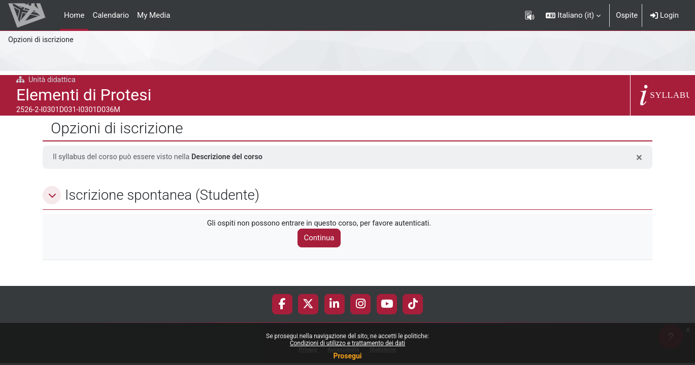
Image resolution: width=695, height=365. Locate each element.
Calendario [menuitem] (110, 15)
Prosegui (347, 356)
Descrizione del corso (233, 157)
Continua (323, 238)
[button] (573, 15)
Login (664, 15)
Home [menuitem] (74, 15)
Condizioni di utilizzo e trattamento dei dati (347, 343)
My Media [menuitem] (153, 15)
